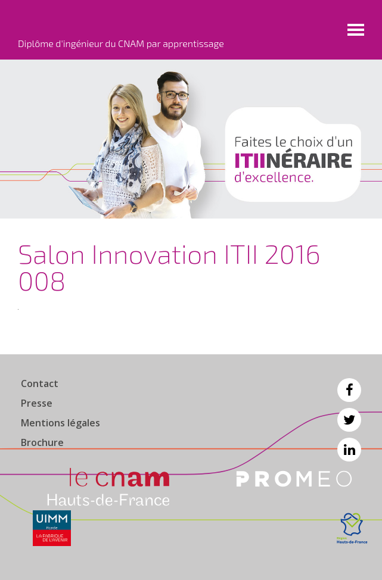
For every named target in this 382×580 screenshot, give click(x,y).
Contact (39, 383)
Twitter (349, 420)
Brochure (42, 442)
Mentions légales (60, 422)
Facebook (349, 390)
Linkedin (349, 449)
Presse (36, 403)
